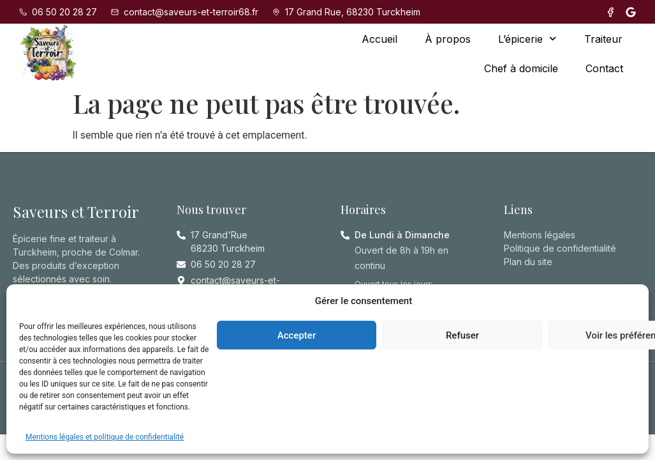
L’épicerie (527, 39)
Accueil (379, 39)
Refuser (462, 335)
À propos (448, 39)
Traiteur (603, 39)
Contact (604, 68)
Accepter (296, 335)
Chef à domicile (521, 68)
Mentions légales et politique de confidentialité (105, 437)
